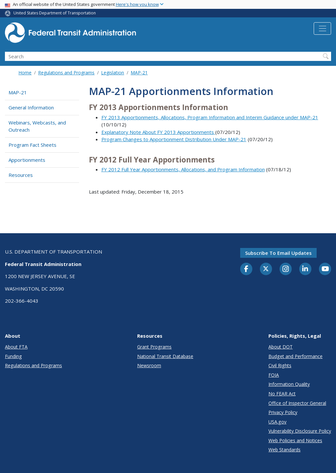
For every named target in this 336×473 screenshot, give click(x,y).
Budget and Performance (295, 356)
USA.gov (277, 422)
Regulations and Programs (66, 72)
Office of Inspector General (297, 403)
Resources (21, 175)
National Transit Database (165, 356)
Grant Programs (154, 347)
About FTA (16, 347)
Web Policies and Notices (295, 440)
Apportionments (27, 160)
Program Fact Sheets (32, 145)
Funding (13, 356)
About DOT (280, 347)
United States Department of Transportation (54, 13)
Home (25, 72)
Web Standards (284, 449)
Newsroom (149, 365)
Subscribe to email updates (278, 253)
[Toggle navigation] (322, 28)
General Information (31, 107)
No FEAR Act (282, 393)
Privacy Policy (282, 412)
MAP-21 (139, 72)
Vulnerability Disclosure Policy (299, 431)
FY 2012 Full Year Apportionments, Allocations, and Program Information (183, 169)
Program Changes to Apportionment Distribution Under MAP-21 (173, 139)
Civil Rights (279, 365)
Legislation (112, 72)
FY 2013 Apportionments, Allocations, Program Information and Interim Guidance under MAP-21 (209, 117)
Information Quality (289, 384)
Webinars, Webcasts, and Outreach (37, 126)
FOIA (273, 375)
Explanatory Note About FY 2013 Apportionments (158, 132)
